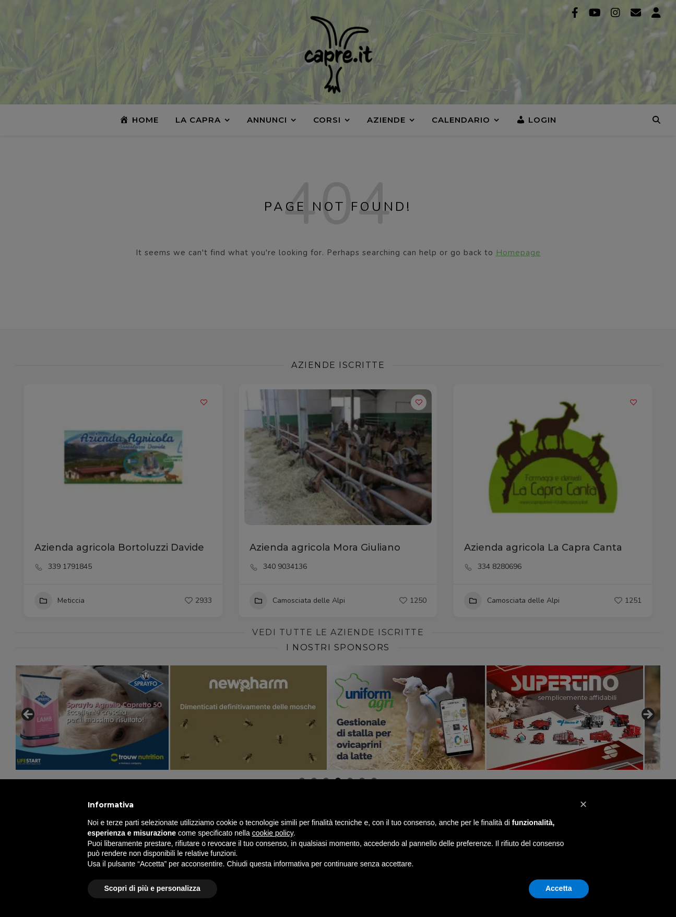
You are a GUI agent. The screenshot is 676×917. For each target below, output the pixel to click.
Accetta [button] (558, 888)
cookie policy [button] (272, 833)
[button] (583, 804)
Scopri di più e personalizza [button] (152, 888)
